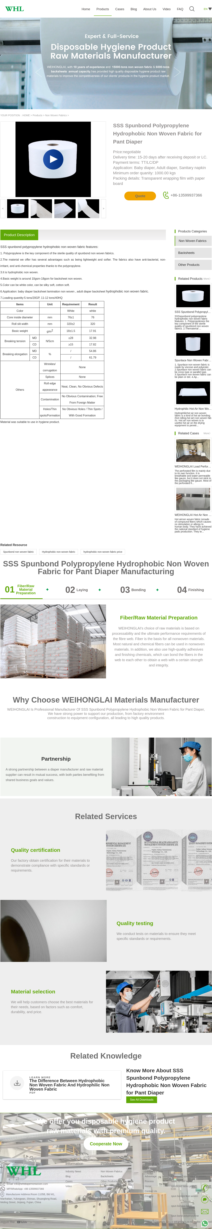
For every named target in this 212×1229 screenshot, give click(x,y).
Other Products (188, 265)
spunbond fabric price (183, 1187)
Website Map (7, 1221)
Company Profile (154, 1171)
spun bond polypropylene (185, 1216)
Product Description (19, 235)
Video (69, 1186)
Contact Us (151, 1191)
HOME (26, 115)
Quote (140, 196)
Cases (69, 1181)
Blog (68, 1176)
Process (149, 1181)
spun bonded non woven (184, 1197)
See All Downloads (141, 1099)
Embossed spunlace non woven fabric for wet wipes (188, 1180)
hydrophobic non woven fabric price (102, 551)
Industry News (73, 1171)
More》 (208, 278)
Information (74, 1164)
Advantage (151, 1176)
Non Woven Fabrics (56, 115)
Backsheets (186, 253)
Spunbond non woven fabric (18, 551)
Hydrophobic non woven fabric (58, 551)
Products (37, 115)
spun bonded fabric (181, 1207)
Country (149, 1196)
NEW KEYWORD (185, 1164)
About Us (152, 1164)
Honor (148, 1186)
